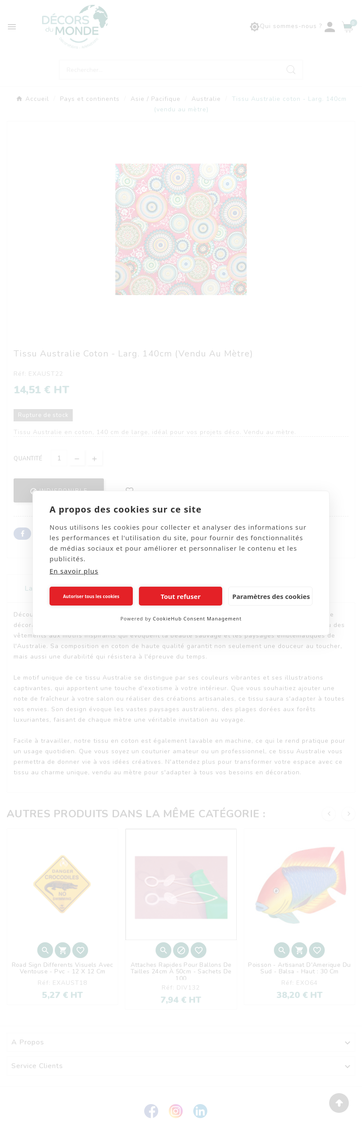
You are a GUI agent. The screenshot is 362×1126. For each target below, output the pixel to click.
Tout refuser (180, 596)
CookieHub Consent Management (197, 618)
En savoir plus (74, 571)
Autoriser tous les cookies (91, 596)
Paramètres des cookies (271, 596)
